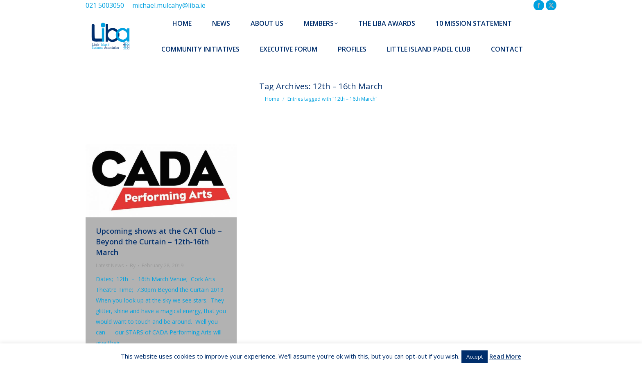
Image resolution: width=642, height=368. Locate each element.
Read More (505, 356)
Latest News (110, 265)
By (133, 265)
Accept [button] (474, 356)
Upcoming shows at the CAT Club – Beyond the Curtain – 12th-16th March (159, 241)
